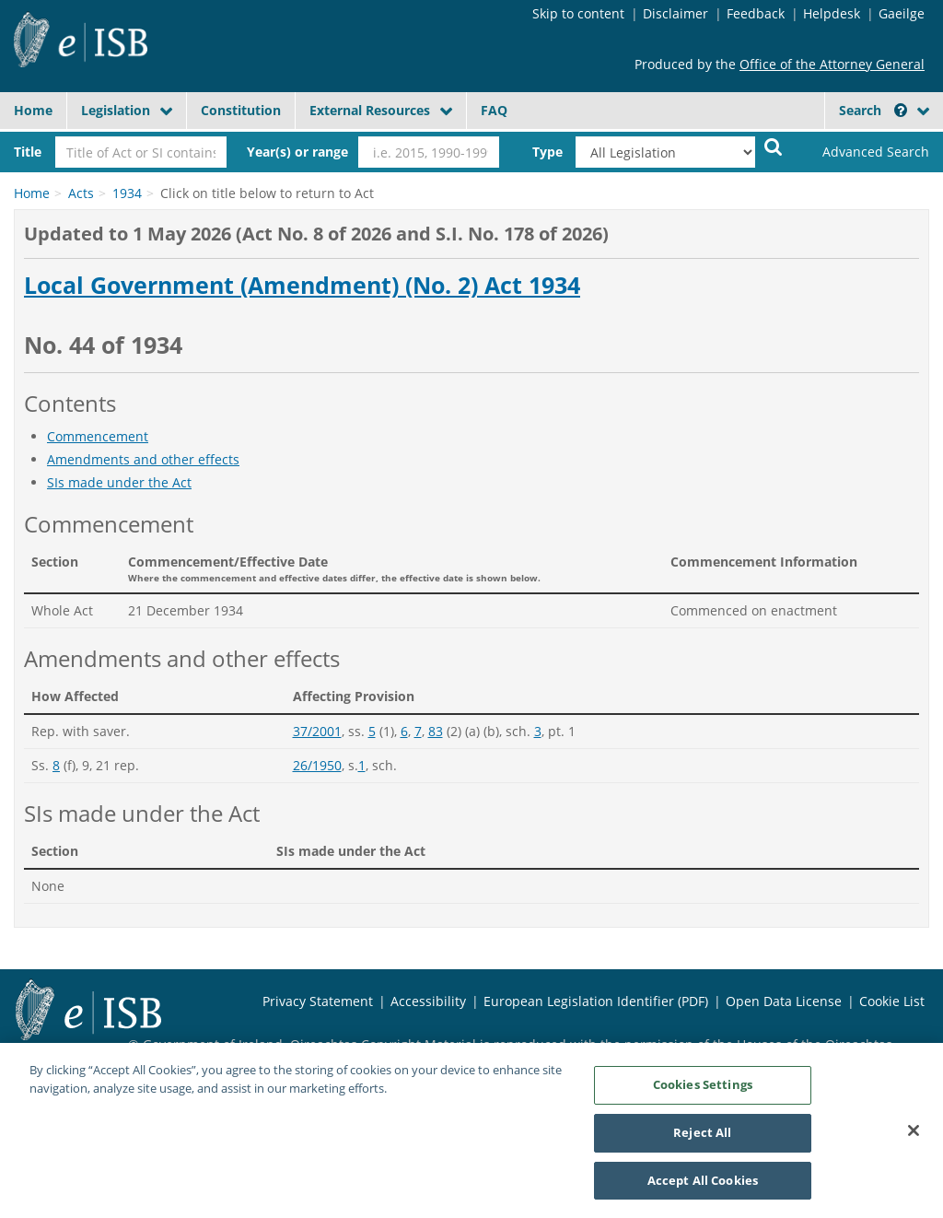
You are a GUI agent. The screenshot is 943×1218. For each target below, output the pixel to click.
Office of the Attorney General (832, 64)
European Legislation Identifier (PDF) (595, 1001)
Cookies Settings (702, 1091)
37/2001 (317, 731)
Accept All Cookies (702, 1187)
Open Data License (784, 1001)
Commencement (97, 436)
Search (873, 110)
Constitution (241, 110)
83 (435, 731)
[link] (865, 152)
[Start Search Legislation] (773, 146)
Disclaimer (675, 13)
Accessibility (428, 1001)
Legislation (115, 110)
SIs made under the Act (119, 482)
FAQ (494, 110)
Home (33, 110)
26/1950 (317, 765)
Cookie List (892, 1001)
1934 (127, 193)
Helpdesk (831, 13)
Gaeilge (902, 13)
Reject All (702, 1139)
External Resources (369, 110)
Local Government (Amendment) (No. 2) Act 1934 (302, 286)
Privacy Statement (317, 1001)
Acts (81, 193)
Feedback (756, 13)
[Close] (913, 1138)
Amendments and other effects (143, 459)
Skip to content (578, 13)
